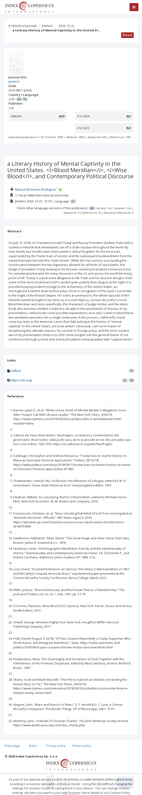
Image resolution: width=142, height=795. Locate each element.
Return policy (82, 746)
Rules (33, 746)
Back (127, 35)
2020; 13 (66, 26)
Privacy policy (56, 746)
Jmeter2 (47, 26)
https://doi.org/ (21, 380)
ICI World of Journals (22, 26)
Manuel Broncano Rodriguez (35, 189)
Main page (12, 746)
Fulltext (16, 371)
